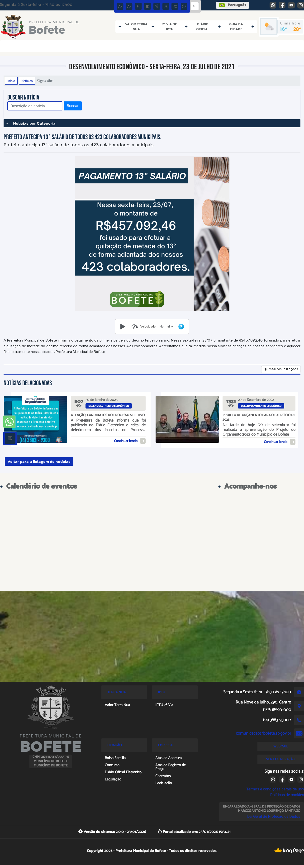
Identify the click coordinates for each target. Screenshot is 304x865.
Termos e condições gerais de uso (275, 789)
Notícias (27, 80)
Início (11, 80)
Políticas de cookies (287, 795)
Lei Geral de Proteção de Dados (273, 816)
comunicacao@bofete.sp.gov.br (263, 733)
